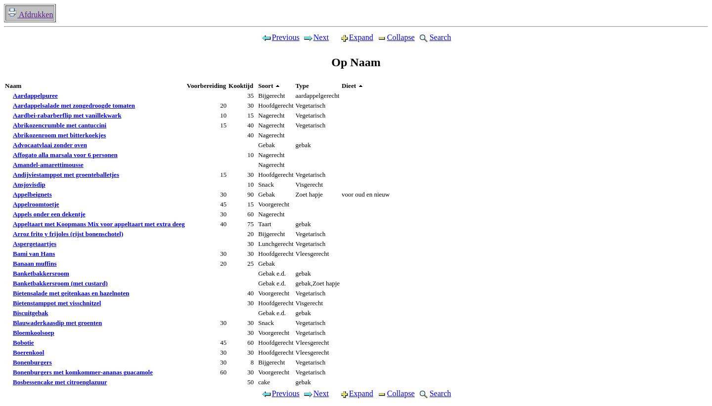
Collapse (395, 37)
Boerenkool (28, 352)
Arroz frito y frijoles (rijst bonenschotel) (68, 234)
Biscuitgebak (30, 313)
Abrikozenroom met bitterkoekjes (59, 135)
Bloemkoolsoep (33, 332)
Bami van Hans (34, 253)
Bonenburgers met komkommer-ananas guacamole (83, 372)
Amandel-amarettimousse (48, 164)
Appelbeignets (32, 194)
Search (434, 37)
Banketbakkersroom (41, 273)
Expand (352, 37)
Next (316, 37)
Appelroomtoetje (36, 204)
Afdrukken (30, 14)
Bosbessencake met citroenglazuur (60, 382)
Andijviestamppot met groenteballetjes (66, 174)
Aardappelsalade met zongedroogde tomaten (74, 105)
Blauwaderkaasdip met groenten (57, 322)
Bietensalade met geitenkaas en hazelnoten (71, 293)
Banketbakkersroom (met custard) (60, 283)
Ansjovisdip (29, 184)
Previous (280, 37)
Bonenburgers (32, 362)
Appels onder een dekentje (49, 214)
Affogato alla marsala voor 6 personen (65, 155)
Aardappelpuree (35, 95)
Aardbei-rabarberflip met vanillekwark (67, 115)
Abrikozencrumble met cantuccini (59, 125)
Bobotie (23, 342)
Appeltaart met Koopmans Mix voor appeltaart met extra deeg (99, 224)
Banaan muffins (35, 263)
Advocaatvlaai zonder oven (50, 145)
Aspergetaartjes (34, 243)
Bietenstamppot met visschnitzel (57, 303)
